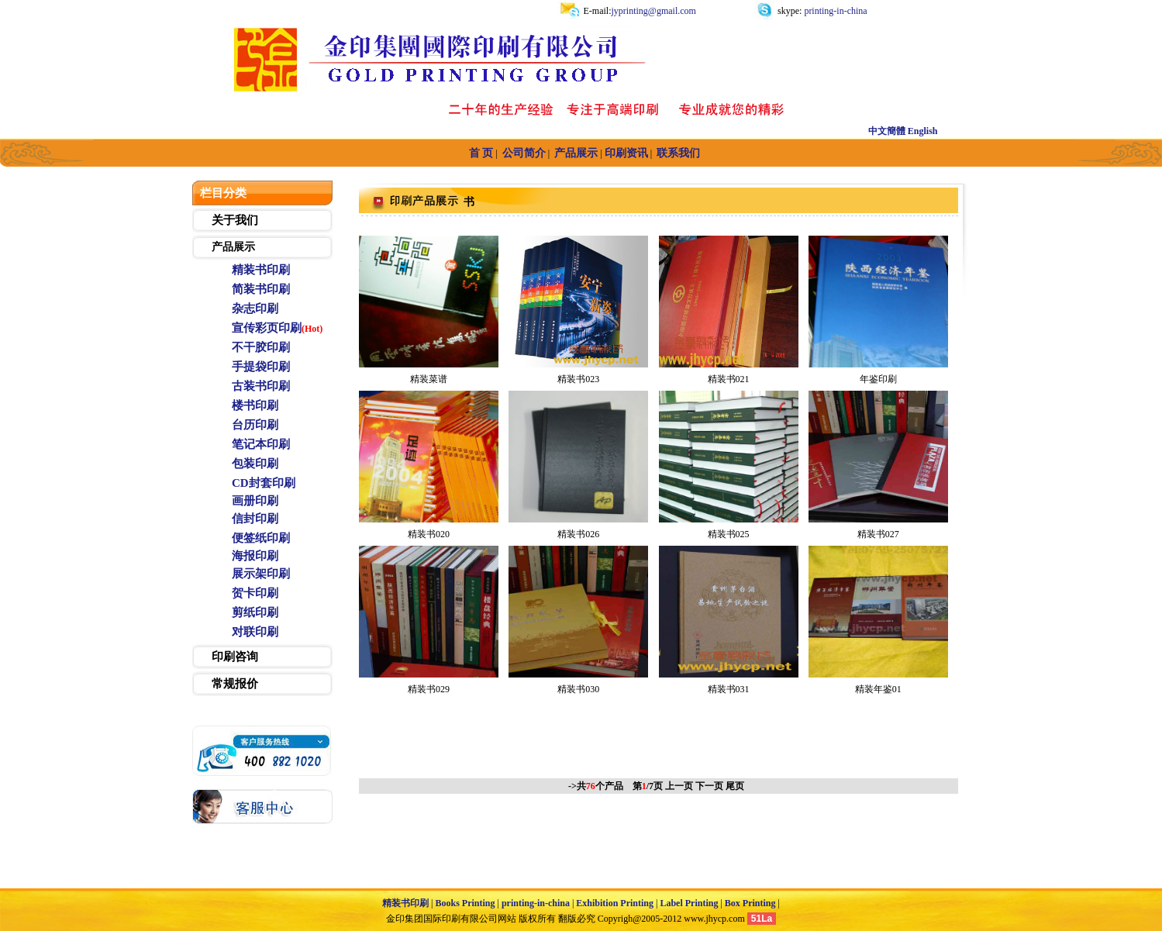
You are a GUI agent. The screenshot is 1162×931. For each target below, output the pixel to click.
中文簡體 (886, 131)
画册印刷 (255, 501)
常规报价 (235, 684)
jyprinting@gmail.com (654, 10)
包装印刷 (255, 463)
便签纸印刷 (261, 538)
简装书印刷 (261, 289)
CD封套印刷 (263, 483)
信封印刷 (255, 518)
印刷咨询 (235, 656)
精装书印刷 (261, 270)
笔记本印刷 (261, 444)
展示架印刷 (261, 573)
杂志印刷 (255, 308)
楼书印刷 (255, 405)
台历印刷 (255, 425)
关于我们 (235, 220)
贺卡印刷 (255, 593)
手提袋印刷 (261, 366)
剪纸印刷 (255, 612)
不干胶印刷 (261, 347)
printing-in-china (834, 10)
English (923, 131)
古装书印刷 (261, 386)
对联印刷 (255, 632)
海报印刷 (255, 556)
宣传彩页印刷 (267, 328)
